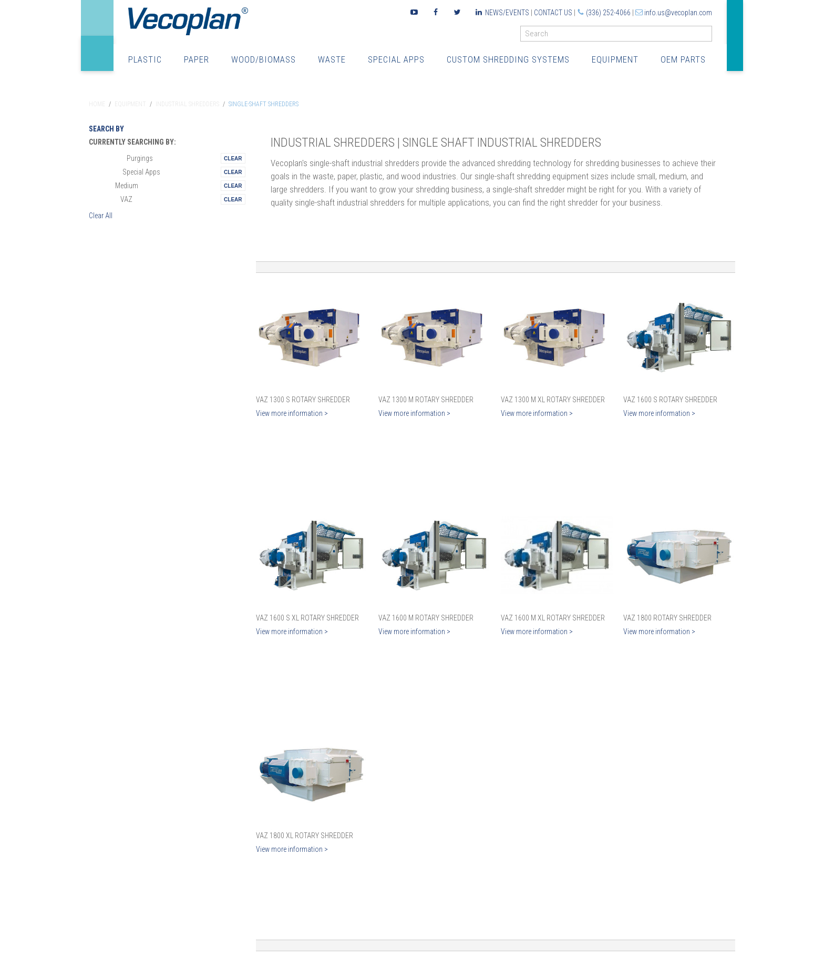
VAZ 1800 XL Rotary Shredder (304, 835)
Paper (196, 59)
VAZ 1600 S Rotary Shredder (670, 399)
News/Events (507, 12)
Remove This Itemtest (233, 158)
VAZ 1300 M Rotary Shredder (425, 399)
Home (97, 104)
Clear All (100, 215)
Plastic (145, 59)
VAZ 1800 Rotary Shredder (667, 618)
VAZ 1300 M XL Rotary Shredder (553, 399)
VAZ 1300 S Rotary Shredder (303, 399)
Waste (332, 59)
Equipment (615, 59)
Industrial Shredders (187, 104)
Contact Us (553, 12)
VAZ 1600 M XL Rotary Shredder (553, 618)
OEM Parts (683, 59)
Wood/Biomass (263, 59)
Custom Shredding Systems (508, 59)
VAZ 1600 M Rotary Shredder (425, 618)
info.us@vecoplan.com (678, 12)
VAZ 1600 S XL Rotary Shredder (307, 618)
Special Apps (396, 59)
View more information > (292, 413)
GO (708, 36)
